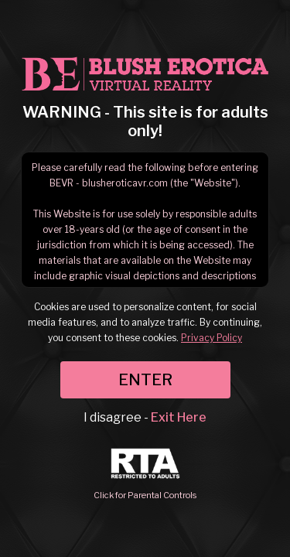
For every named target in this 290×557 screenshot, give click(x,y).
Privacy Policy (211, 337)
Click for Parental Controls (145, 474)
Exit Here (178, 417)
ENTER (145, 380)
